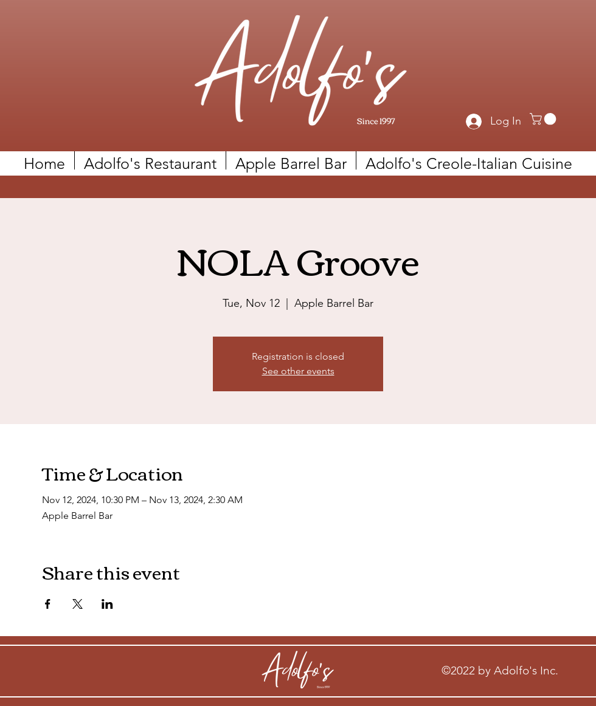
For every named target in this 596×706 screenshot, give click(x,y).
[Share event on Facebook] (48, 604)
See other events (298, 371)
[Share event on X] (77, 604)
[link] (544, 119)
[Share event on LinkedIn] (107, 604)
